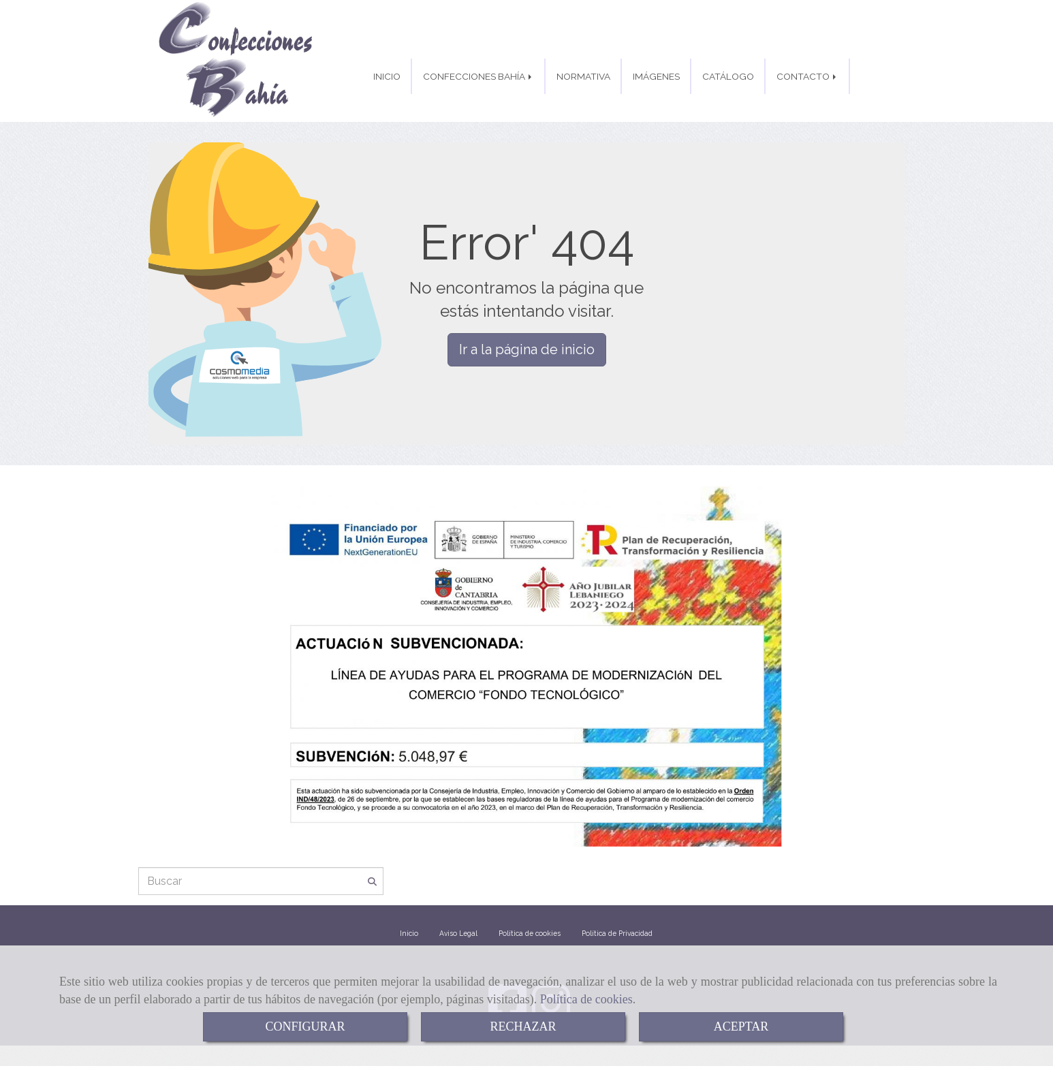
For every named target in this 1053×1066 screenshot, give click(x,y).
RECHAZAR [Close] (523, 1026)
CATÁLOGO (728, 76)
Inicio (409, 937)
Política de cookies (586, 999)
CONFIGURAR (305, 1026)
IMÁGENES (656, 76)
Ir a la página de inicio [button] (527, 354)
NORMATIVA (583, 76)
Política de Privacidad (617, 937)
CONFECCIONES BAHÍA (478, 76)
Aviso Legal (458, 937)
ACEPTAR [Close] (741, 1026)
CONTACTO (807, 76)
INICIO (386, 76)
